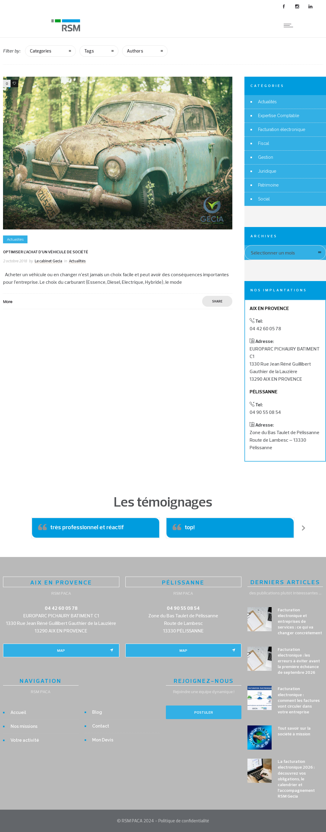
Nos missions (24, 726)
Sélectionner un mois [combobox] (273, 253)
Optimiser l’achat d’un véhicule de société (45, 251)
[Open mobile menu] (290, 25)
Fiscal (263, 143)
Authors (135, 51)
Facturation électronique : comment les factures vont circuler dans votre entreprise (299, 700)
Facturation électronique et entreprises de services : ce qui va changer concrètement (300, 621)
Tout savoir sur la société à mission (294, 731)
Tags (89, 51)
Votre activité (25, 740)
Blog (97, 712)
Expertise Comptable (278, 115)
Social (264, 199)
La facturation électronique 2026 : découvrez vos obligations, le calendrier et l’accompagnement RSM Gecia (296, 779)
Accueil (18, 712)
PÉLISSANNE (183, 582)
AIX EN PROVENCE (61, 582)
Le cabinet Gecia (48, 260)
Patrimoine (268, 185)
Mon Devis (102, 740)
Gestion (265, 157)
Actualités (267, 101)
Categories (40, 51)
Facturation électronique (281, 129)
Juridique (267, 171)
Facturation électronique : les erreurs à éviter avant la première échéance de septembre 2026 (299, 661)
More (7, 301)
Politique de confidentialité (183, 821)
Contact (100, 726)
